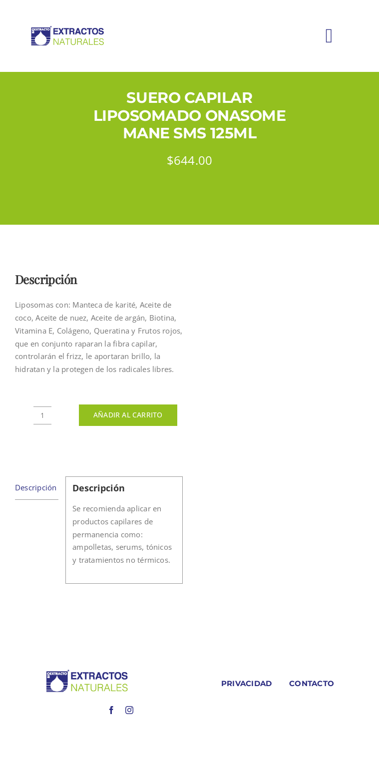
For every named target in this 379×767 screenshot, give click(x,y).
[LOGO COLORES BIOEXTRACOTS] (87, 672)
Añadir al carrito (128, 414)
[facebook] (111, 710)
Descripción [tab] (35, 487)
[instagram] (129, 710)
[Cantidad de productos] (42, 415)
